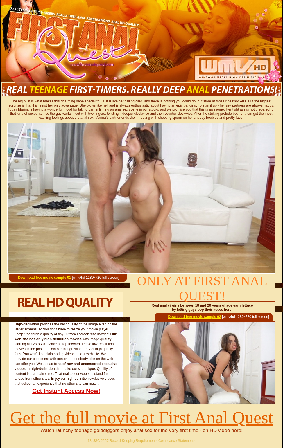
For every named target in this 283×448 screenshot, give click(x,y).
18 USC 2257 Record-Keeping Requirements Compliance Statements (142, 441)
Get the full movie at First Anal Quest (141, 417)
